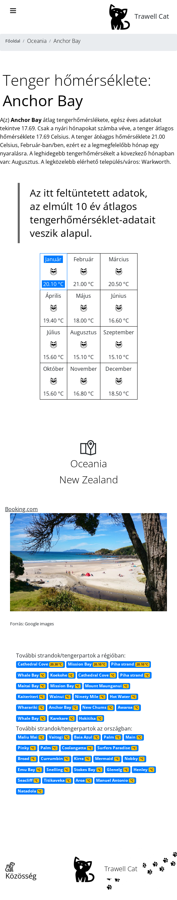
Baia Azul (86, 737)
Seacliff (28, 780)
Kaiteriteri (31, 696)
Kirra (82, 758)
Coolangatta (77, 748)
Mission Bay (87, 664)
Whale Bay (32, 675)
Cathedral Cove (40, 664)
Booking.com (21, 509)
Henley (144, 769)
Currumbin (55, 758)
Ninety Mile (90, 696)
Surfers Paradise (117, 748)
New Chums (97, 707)
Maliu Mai (31, 737)
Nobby (134, 758)
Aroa (83, 780)
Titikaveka (57, 780)
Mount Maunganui (106, 686)
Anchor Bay (63, 707)
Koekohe (62, 675)
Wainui (60, 696)
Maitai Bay (32, 686)
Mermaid (107, 758)
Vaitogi (59, 737)
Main (133, 737)
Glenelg (118, 769)
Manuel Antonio (115, 780)
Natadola (30, 791)
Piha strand (130, 664)
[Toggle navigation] (13, 10)
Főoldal (12, 41)
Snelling (58, 769)
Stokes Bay (88, 769)
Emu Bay (30, 769)
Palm (112, 737)
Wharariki (31, 707)
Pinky (27, 748)
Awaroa (128, 707)
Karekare (62, 718)
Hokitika (90, 718)
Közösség (20, 871)
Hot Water (123, 696)
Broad (27, 758)
